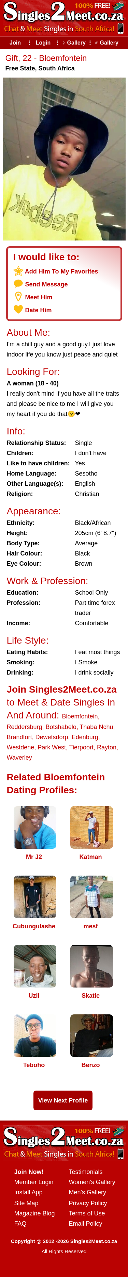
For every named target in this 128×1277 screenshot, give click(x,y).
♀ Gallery (73, 43)
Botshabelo (61, 727)
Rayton (106, 747)
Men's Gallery (87, 1192)
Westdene (20, 747)
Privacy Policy (88, 1203)
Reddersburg (24, 727)
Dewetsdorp (51, 737)
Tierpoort (81, 747)
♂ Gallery (106, 43)
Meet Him (39, 297)
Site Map (26, 1203)
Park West (52, 747)
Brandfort (19, 737)
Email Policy (85, 1223)
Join (15, 43)
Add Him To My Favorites (61, 271)
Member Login (34, 1182)
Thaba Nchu (96, 727)
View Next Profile (63, 1100)
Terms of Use (87, 1213)
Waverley (19, 757)
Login (43, 43)
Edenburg (85, 737)
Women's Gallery (92, 1182)
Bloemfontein (80, 716)
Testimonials (86, 1171)
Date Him (38, 310)
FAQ (20, 1223)
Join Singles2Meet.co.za (62, 689)
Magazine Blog (34, 1213)
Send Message (46, 284)
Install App (28, 1192)
